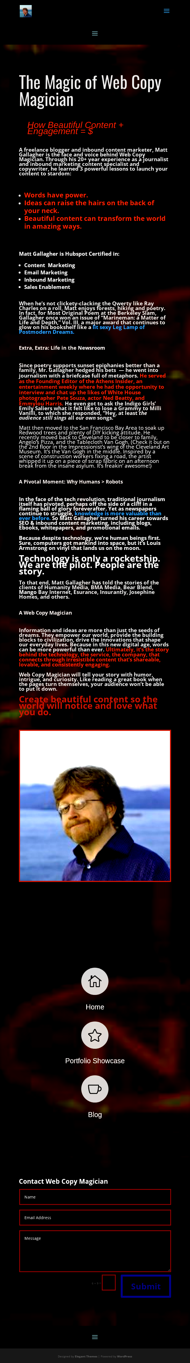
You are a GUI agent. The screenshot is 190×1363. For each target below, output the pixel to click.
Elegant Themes (86, 1356)
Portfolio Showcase (95, 1061)
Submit (146, 1286)
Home (95, 1007)
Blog (95, 1114)
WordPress (124, 1356)
